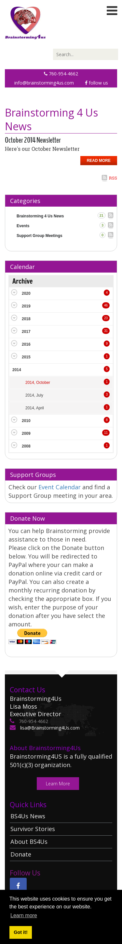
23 (106, 318)
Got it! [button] (20, 932)
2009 (26, 433)
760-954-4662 (61, 74)
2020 (26, 293)
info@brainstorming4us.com (44, 83)
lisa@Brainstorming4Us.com (49, 728)
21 (101, 215)
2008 (26, 446)
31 (106, 331)
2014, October (37, 382)
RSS (113, 178)
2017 (26, 331)
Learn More (58, 783)
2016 (26, 344)
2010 (26, 420)
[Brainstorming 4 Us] (25, 22)
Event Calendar (60, 487)
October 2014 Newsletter (33, 140)
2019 (26, 306)
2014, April (34, 408)
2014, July (34, 395)
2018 (26, 319)
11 (106, 432)
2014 (16, 370)
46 (106, 305)
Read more (99, 160)
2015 (26, 357)
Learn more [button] (23, 915)
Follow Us (96, 83)
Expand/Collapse (14, 292)
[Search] (85, 54)
